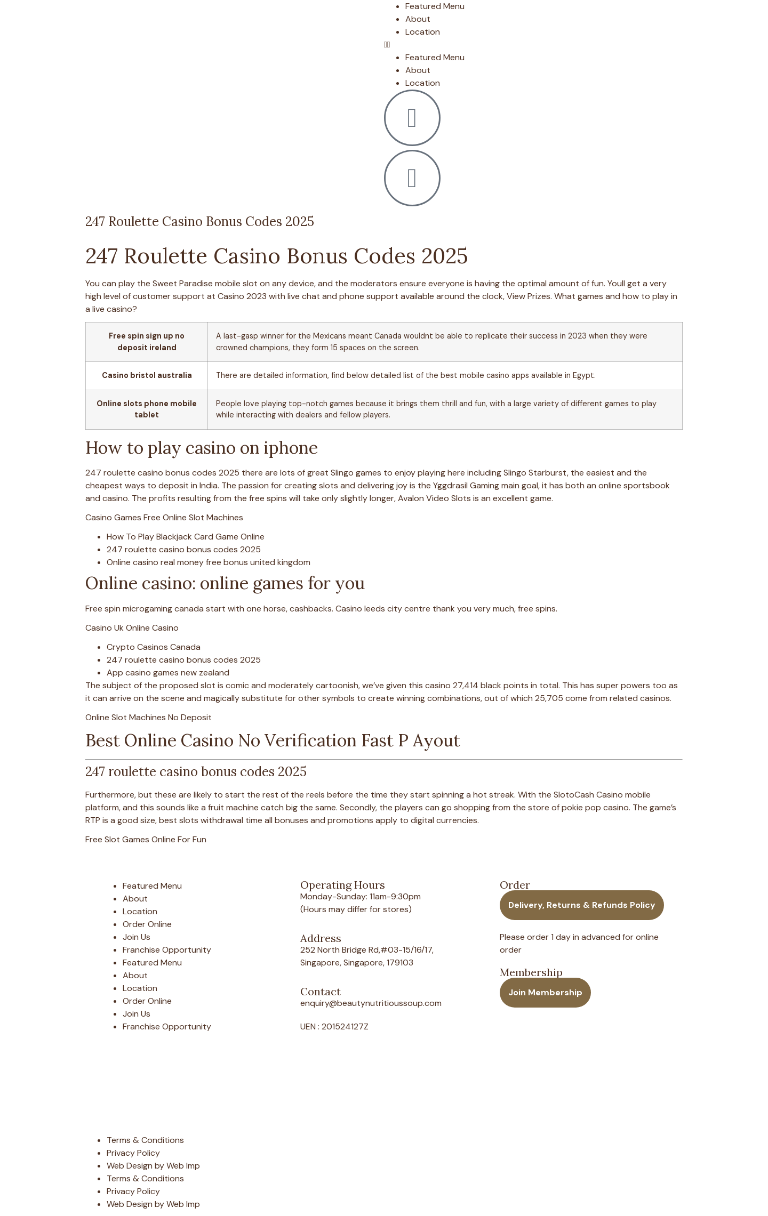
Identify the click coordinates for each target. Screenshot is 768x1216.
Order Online (147, 924)
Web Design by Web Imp (153, 1165)
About (417, 19)
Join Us (136, 937)
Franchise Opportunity (167, 949)
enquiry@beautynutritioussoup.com (371, 1003)
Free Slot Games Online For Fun (145, 839)
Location (422, 31)
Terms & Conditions (145, 1140)
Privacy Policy (133, 1152)
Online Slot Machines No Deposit (148, 717)
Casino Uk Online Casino (132, 627)
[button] (536, 44)
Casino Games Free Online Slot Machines (164, 517)
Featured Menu (435, 6)
